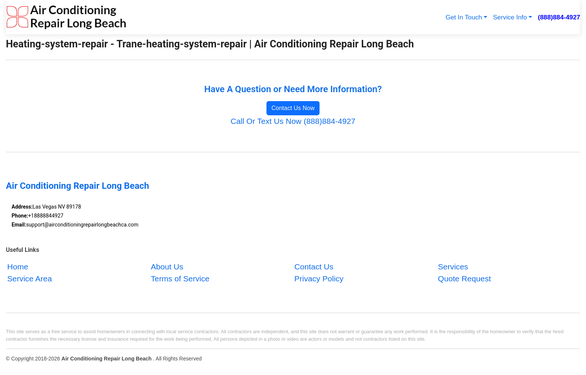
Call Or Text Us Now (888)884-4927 (293, 121)
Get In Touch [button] (463, 17)
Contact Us (313, 266)
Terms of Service (180, 278)
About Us (167, 266)
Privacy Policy (318, 278)
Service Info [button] (510, 17)
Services (453, 266)
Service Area (29, 278)
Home (17, 266)
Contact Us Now (293, 108)
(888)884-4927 (559, 17)
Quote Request (464, 278)
